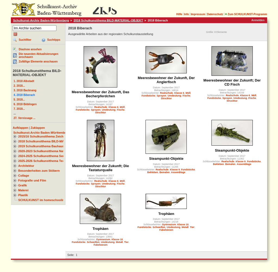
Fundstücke (83, 109)
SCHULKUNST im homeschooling (42, 200)
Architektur (26, 165)
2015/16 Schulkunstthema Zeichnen (43, 136)
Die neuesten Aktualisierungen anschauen (38, 55)
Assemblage (178, 172)
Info (186, 14)
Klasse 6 (114, 107)
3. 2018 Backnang (25, 90)
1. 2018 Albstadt (24, 81)
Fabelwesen (101, 244)
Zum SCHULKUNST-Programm (246, 14)
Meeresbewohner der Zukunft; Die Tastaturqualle (100, 168)
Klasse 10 (117, 239)
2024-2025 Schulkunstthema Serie (42, 156)
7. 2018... (19, 108)
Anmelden (257, 20)
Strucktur (100, 112)
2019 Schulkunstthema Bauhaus (41, 146)
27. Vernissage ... (25, 118)
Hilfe (179, 14)
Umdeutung (108, 109)
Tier (126, 242)
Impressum (198, 14)
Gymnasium (103, 239)
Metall (119, 242)
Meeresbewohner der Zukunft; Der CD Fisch (232, 82)
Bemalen (164, 172)
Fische (121, 109)
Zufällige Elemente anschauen (38, 61)
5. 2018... (19, 99)
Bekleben (152, 172)
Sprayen (96, 109)
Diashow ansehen (30, 49)
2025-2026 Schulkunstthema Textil (42, 160)
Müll (122, 107)
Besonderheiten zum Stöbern (39, 170)
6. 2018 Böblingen (25, 104)
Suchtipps (53, 39)
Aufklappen (20, 127)
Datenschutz (215, 14)
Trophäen (101, 229)
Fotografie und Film (32, 180)
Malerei (23, 190)
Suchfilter (25, 39)
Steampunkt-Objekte (166, 159)
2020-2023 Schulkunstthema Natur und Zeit (48, 151)
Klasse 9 (175, 169)
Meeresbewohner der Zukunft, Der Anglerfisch (166, 80)
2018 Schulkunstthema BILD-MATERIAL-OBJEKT (108, 20)
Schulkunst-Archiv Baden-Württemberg (41, 20)
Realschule (100, 107)
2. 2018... (19, 85)
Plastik (23, 195)
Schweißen (93, 242)
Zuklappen (38, 127)
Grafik (22, 185)
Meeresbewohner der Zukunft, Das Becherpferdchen (100, 94)
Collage (23, 175)
